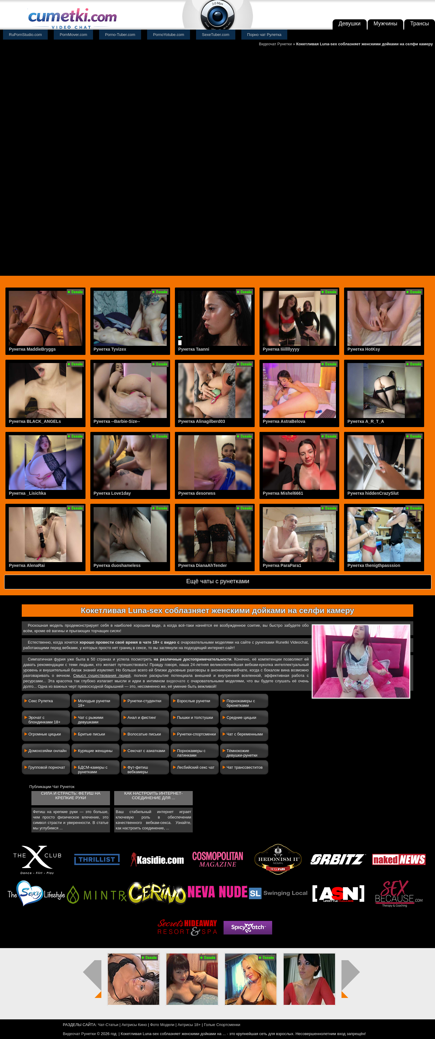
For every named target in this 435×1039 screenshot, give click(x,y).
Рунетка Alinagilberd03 (201, 421)
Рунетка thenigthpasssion (373, 565)
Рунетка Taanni (193, 349)
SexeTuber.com (216, 34)
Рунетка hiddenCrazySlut (372, 493)
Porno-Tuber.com (120, 34)
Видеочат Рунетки (275, 44)
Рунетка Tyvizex (110, 349)
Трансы (419, 24)
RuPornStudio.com (25, 34)
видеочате (175, 681)
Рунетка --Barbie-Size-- (117, 421)
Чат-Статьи (108, 1024)
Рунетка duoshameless (117, 565)
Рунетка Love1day (112, 493)
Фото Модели (162, 1024)
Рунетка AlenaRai (27, 565)
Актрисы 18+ (189, 1024)
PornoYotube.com (168, 34)
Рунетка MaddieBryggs (32, 349)
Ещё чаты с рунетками (217, 581)
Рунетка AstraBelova (284, 421)
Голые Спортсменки (222, 1024)
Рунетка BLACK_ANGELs (35, 421)
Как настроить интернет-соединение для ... (153, 795)
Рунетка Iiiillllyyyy (281, 349)
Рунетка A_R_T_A (365, 421)
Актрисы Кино (134, 1024)
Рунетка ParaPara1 (282, 565)
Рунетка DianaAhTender (202, 565)
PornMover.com (73, 34)
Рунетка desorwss (196, 493)
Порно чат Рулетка (264, 34)
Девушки (350, 24)
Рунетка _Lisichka (27, 493)
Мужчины (386, 24)
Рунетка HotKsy (363, 349)
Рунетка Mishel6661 (283, 493)
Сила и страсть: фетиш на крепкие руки (71, 795)
